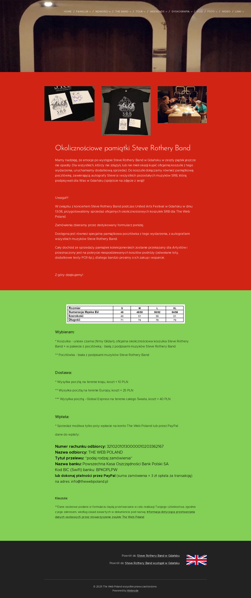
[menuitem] (71, 11)
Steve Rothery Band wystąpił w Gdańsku (152, 563)
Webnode (132, 590)
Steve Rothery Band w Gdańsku (158, 556)
